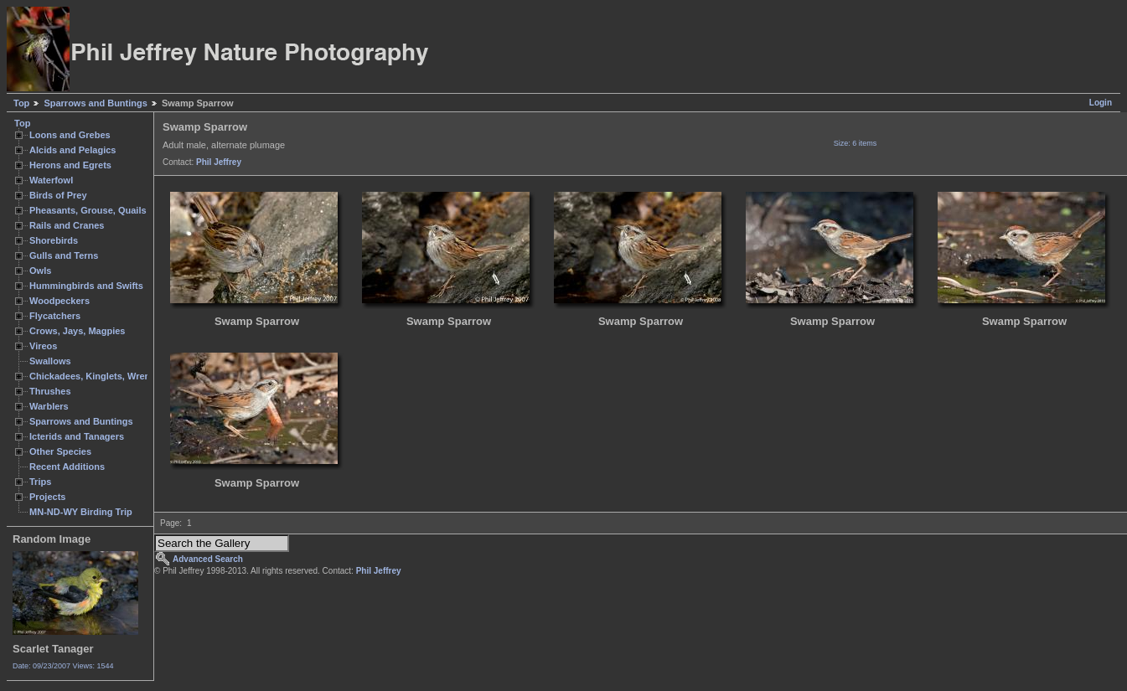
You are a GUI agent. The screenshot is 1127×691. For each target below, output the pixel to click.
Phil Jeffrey (218, 162)
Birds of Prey (58, 195)
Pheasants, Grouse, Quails (88, 210)
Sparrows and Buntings (95, 103)
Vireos (43, 346)
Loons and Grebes (70, 135)
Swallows (50, 361)
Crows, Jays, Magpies (77, 331)
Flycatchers (54, 316)
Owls (40, 271)
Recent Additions (67, 467)
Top (21, 103)
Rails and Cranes (66, 225)
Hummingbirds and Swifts (86, 286)
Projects (47, 497)
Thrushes (50, 391)
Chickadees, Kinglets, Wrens (92, 376)
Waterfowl (51, 180)
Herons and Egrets (70, 165)
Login (1100, 102)
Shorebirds (53, 240)
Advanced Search (208, 559)
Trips (40, 482)
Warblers (49, 406)
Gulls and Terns (63, 255)
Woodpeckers (59, 301)
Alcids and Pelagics (72, 150)
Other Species (60, 451)
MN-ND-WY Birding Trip (80, 512)
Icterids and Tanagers (76, 436)
